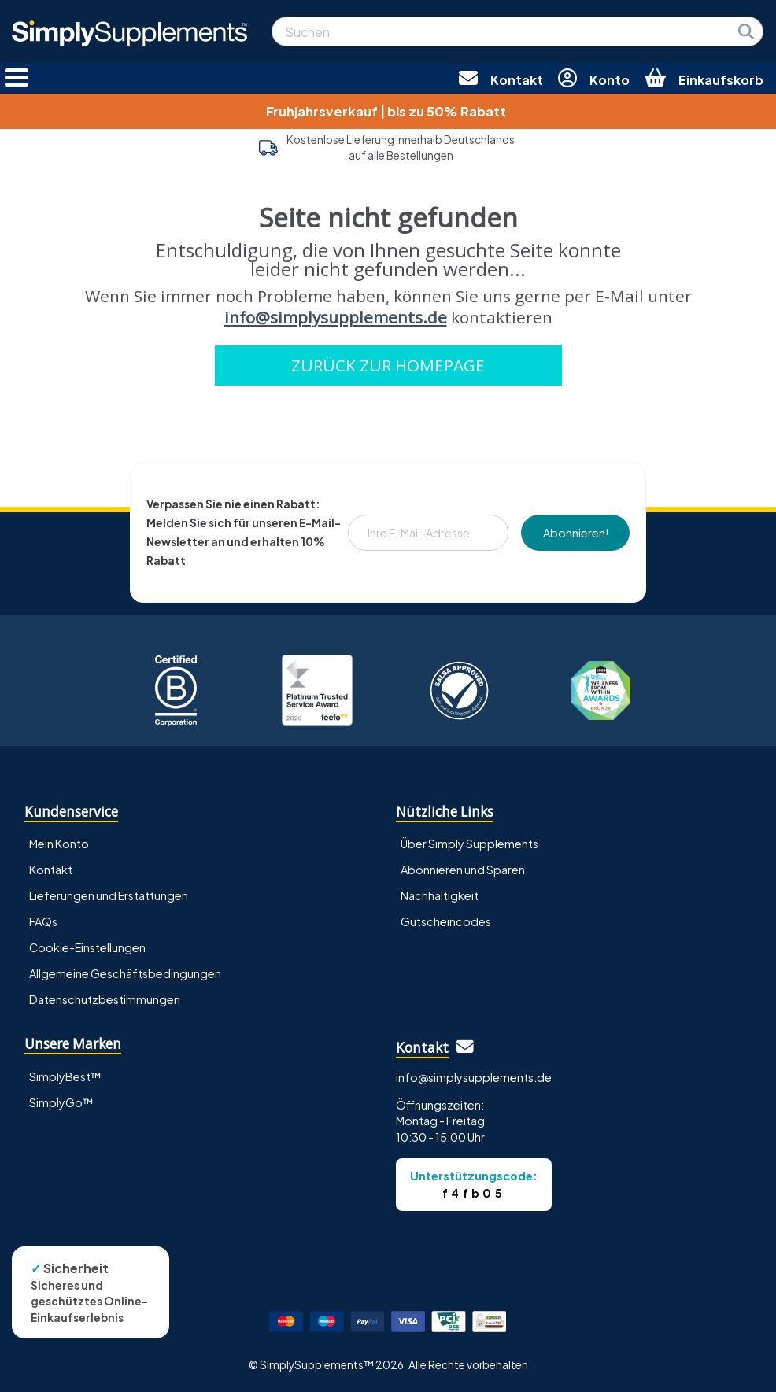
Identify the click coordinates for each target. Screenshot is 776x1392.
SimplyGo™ (61, 1102)
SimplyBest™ (65, 1076)
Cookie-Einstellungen (87, 947)
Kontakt (50, 869)
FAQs (43, 921)
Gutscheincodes (446, 921)
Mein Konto (59, 843)
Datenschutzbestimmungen (104, 999)
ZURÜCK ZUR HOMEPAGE (388, 365)
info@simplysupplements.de (335, 317)
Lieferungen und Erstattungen (108, 895)
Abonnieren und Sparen (463, 869)
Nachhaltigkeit (440, 895)
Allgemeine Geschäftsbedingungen (125, 973)
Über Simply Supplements (469, 843)
